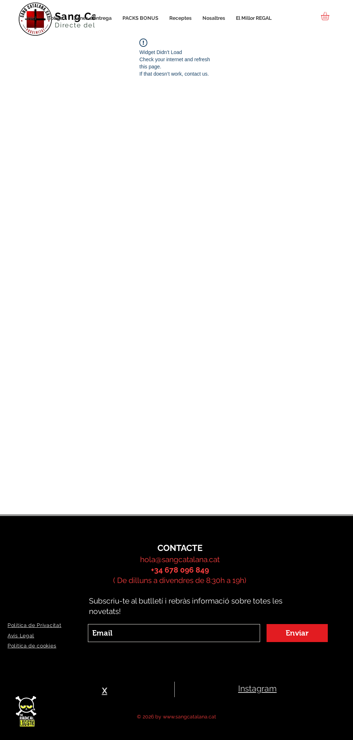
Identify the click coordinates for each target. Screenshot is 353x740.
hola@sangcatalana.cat (180, 559)
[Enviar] (297, 633)
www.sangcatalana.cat (189, 716)
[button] (330, 16)
